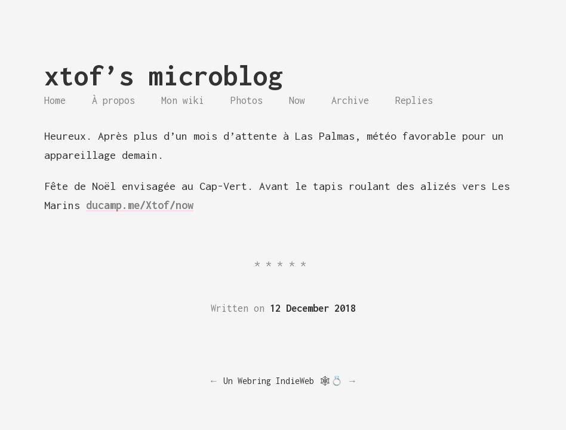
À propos (113, 100)
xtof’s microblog (163, 75)
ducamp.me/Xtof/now (139, 205)
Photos (246, 100)
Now (297, 100)
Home (55, 100)
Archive (350, 100)
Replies (414, 100)
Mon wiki (182, 100)
